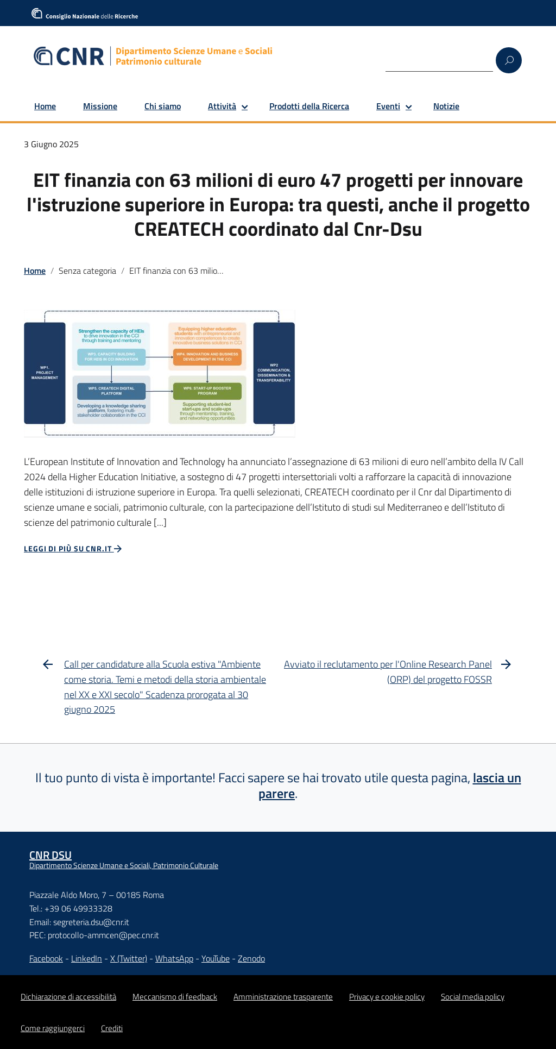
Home (45, 105)
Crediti (112, 1028)
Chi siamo (162, 105)
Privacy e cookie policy (387, 996)
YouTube (215, 958)
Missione (100, 105)
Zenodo (251, 958)
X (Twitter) (128, 958)
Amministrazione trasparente (283, 996)
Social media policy (472, 996)
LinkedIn (86, 958)
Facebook (46, 958)
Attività (222, 105)
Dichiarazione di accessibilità (68, 996)
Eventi (388, 105)
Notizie (446, 105)
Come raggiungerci (53, 1028)
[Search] (439, 59)
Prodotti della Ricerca (309, 105)
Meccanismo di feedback (174, 996)
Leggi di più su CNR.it (73, 549)
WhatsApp (174, 958)
